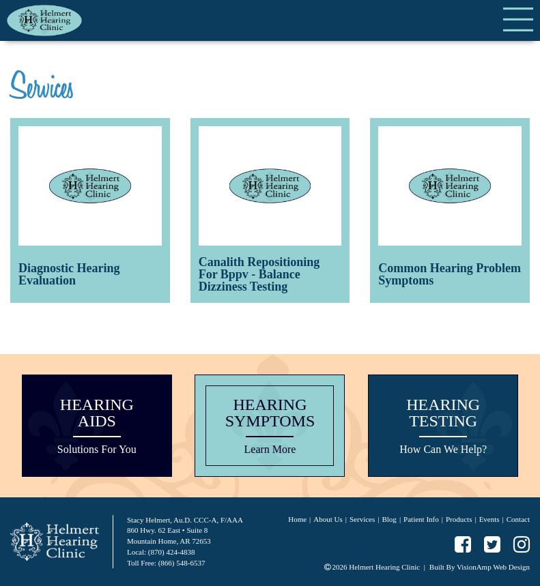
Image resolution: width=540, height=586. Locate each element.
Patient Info (421, 519)
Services (362, 519)
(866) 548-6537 (181, 563)
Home (297, 519)
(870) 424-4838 (171, 552)
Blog (389, 519)
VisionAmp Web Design (493, 567)
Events (489, 519)
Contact (518, 519)
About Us (327, 519)
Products (459, 519)
